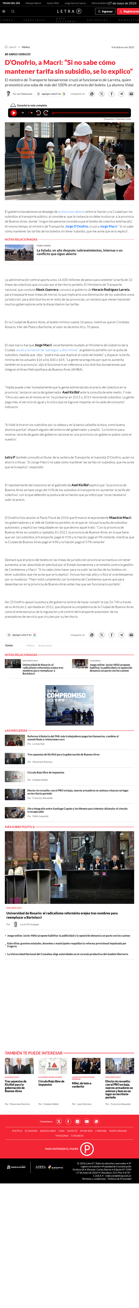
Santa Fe (72, 1130)
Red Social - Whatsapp (96, 1121)
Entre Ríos (86, 1130)
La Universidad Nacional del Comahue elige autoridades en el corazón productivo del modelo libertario (67, 954)
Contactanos (46, 1121)
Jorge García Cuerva (75, 3)
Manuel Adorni (33, 3)
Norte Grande (118, 1130)
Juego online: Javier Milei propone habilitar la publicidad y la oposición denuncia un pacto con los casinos (68, 935)
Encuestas (97, 20)
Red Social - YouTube (87, 1121)
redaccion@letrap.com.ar (118, 1175)
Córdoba (101, 1130)
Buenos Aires (45, 645)
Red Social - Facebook (68, 1121)
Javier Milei (53, 3)
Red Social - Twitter (59, 1121)
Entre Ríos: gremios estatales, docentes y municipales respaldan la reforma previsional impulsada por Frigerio (66, 945)
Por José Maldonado (22, 93)
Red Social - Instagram (77, 1121)
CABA (61, 1130)
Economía (31, 1130)
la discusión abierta (71, 212)
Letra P (12, 46)
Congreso (77, 1135)
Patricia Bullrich (100, 3)
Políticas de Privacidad (119, 1178)
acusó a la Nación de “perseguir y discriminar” (47, 350)
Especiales (35, 20)
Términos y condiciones (94, 1178)
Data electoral (66, 20)
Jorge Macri (108, 226)
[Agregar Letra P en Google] (51, 94)
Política (26, 46)
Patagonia (62, 1135)
